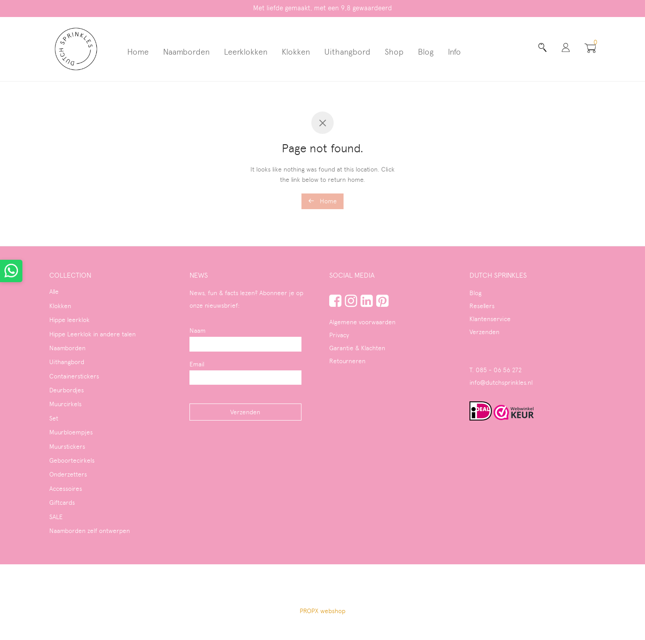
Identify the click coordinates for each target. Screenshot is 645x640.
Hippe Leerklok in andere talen (92, 334)
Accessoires (65, 488)
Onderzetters (68, 474)
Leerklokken (245, 51)
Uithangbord (347, 51)
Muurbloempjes (71, 432)
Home (138, 51)
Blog (426, 51)
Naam (197, 330)
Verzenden (484, 331)
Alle (54, 291)
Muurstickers (67, 446)
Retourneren (347, 361)
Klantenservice (490, 318)
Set (53, 418)
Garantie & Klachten (357, 348)
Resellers (481, 305)
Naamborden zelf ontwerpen (89, 530)
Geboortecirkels (72, 460)
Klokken (296, 51)
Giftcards (62, 502)
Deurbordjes (66, 390)
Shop (394, 51)
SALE (56, 516)
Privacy (339, 335)
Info (454, 51)
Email (196, 364)
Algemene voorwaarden (362, 322)
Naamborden (186, 51)
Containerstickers (74, 376)
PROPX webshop (322, 610)
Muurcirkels (65, 404)
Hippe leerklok (69, 319)
